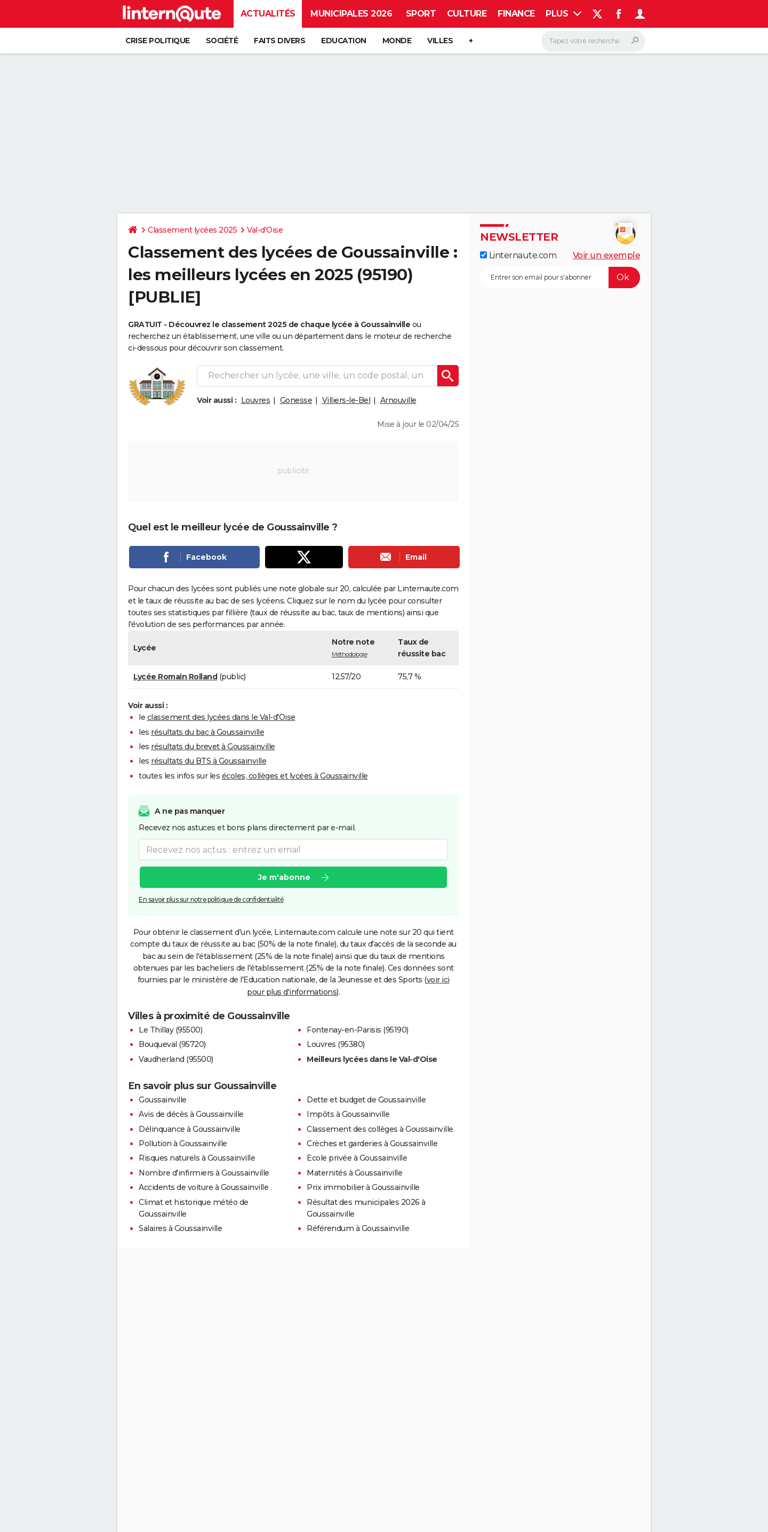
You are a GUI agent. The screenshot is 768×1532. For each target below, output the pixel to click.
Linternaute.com (518, 255)
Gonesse (296, 400)
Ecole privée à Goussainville (357, 1158)
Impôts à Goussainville (348, 1114)
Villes (440, 40)
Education (343, 40)
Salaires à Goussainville (180, 1228)
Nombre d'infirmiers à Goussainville (204, 1173)
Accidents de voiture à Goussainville (203, 1187)
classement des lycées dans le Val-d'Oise (221, 717)
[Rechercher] (593, 41)
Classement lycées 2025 (192, 230)
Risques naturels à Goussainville (197, 1158)
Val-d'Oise (265, 230)
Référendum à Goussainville (358, 1228)
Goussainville (163, 1100)
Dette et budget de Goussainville (366, 1100)
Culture (467, 14)
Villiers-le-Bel (346, 400)
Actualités (268, 14)
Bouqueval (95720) (172, 1044)
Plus (563, 14)
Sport (421, 14)
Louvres (255, 400)
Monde (397, 40)
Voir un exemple (607, 255)
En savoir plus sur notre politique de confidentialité (211, 900)
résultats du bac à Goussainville (207, 732)
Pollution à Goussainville (183, 1143)
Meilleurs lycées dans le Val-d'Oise (372, 1059)
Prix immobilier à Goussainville (363, 1187)
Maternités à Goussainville (354, 1173)
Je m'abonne (284, 878)
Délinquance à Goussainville (190, 1129)
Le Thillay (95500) (170, 1030)
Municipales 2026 (351, 14)
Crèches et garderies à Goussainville (372, 1143)
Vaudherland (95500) (176, 1059)
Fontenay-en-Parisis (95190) (358, 1030)
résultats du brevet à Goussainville (213, 746)
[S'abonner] (560, 277)
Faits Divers (279, 40)
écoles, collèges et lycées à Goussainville (295, 776)
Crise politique (157, 40)
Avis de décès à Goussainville (191, 1114)
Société (222, 40)
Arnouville (398, 400)
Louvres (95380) (336, 1044)
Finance (516, 14)
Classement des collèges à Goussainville (380, 1129)
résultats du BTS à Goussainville (208, 761)
